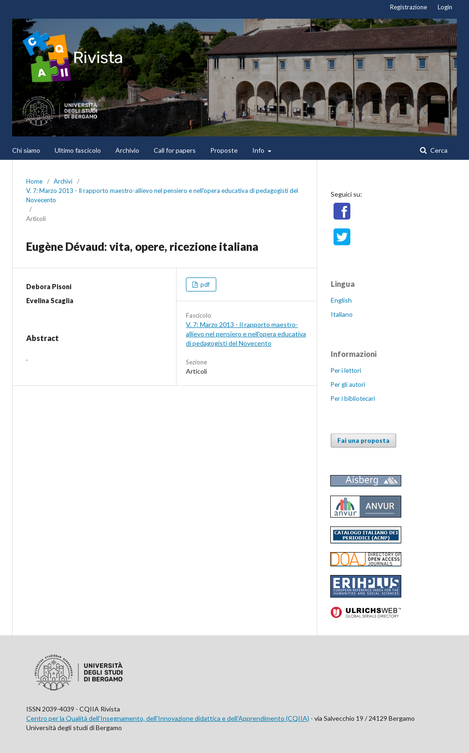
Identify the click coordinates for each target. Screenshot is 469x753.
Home (34, 181)
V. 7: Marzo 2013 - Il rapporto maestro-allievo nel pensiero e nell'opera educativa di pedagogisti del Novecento (162, 195)
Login (445, 7)
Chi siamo (26, 150)
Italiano (342, 314)
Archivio (127, 150)
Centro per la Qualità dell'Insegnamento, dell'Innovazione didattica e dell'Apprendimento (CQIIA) (167, 718)
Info (259, 150)
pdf (204, 284)
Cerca (438, 150)
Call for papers (175, 150)
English (341, 300)
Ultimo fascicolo (78, 150)
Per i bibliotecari (353, 398)
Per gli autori (348, 384)
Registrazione (408, 7)
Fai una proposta (363, 440)
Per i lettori (346, 370)
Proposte (224, 150)
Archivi (63, 181)
